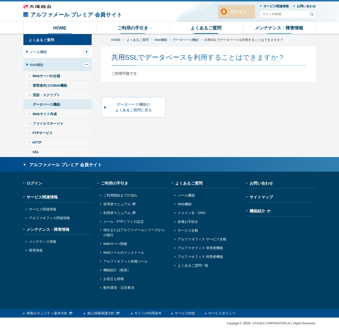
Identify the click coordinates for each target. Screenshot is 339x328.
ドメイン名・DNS (191, 213)
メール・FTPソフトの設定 (123, 222)
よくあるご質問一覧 (193, 265)
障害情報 (36, 250)
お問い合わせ (261, 183)
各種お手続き (188, 222)
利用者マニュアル (119, 213)
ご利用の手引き (114, 183)
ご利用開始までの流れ (120, 195)
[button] (133, 28)
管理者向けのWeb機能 (50, 85)
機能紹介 (260, 211)
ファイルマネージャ (48, 123)
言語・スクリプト (46, 95)
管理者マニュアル (119, 204)
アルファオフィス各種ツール (125, 261)
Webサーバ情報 (115, 244)
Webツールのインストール (124, 252)
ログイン (238, 12)
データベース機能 (185, 40)
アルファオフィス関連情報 (49, 218)
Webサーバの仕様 (46, 76)
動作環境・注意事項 (118, 288)
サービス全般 (188, 230)
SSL (36, 152)
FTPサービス (43, 133)
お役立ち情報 (113, 279)
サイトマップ (261, 197)
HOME (116, 40)
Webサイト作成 (45, 114)
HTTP (37, 142)
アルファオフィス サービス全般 (202, 239)
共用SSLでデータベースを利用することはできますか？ (243, 40)
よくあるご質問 (137, 40)
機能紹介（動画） (117, 270)
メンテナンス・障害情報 (48, 229)
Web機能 (161, 40)
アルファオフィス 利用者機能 (200, 257)
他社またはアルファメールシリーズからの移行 (134, 232)
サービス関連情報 (42, 197)
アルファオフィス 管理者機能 (200, 248)
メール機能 (38, 52)
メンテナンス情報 (42, 242)
